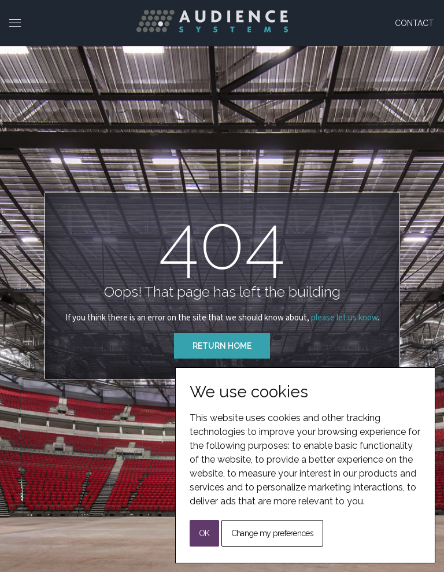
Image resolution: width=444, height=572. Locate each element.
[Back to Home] (212, 21)
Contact (414, 23)
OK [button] (204, 533)
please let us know (344, 318)
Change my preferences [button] (272, 533)
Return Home (222, 345)
